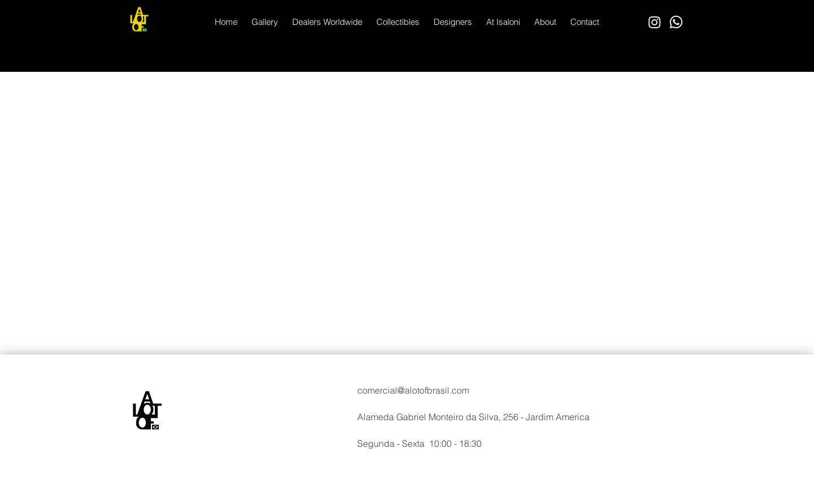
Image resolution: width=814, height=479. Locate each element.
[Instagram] (655, 22)
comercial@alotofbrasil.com (413, 390)
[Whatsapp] (676, 22)
